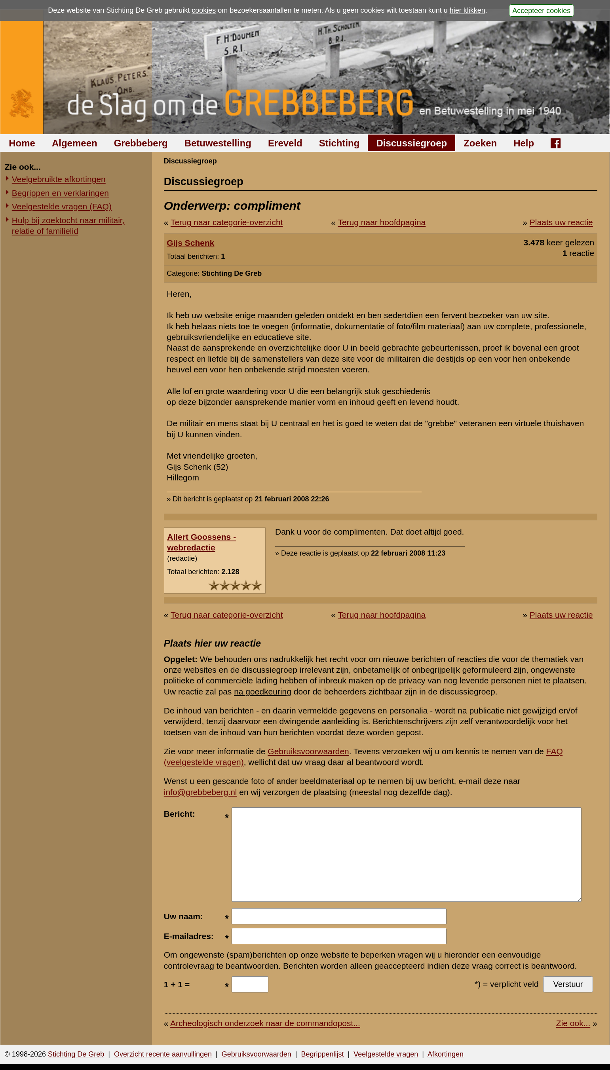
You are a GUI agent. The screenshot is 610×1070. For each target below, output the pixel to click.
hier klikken (467, 10)
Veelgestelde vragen (385, 1054)
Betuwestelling (217, 143)
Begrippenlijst (322, 1054)
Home (22, 143)
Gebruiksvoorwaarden (308, 751)
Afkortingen (446, 1054)
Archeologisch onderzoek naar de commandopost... (265, 1023)
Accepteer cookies (541, 10)
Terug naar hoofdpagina (382, 222)
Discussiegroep (411, 143)
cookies (204, 10)
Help (523, 143)
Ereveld (285, 143)
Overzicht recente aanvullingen (163, 1054)
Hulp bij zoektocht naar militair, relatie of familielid (68, 225)
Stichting (339, 143)
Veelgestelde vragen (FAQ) (62, 206)
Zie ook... (573, 1023)
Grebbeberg (141, 143)
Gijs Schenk (190, 242)
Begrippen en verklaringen (60, 192)
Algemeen (74, 143)
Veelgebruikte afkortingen (59, 179)
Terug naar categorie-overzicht (227, 222)
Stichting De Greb (76, 1054)
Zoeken (480, 143)
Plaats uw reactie (561, 222)
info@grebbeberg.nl (200, 792)
